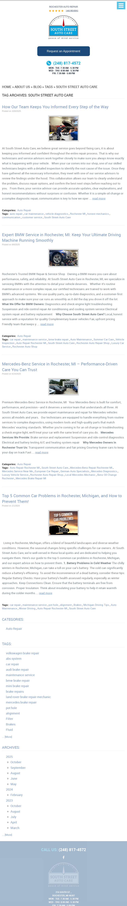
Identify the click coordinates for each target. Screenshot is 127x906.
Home (6, 87)
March (15, 828)
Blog (37, 87)
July (13, 817)
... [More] (7, 736)
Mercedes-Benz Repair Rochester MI (91, 467)
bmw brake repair (58, 339)
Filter (9, 719)
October (16, 762)
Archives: (11, 747)
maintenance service (35, 339)
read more (98, 198)
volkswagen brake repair (22, 653)
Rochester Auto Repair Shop (93, 343)
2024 (9, 789)
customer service (32, 217)
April (14, 822)
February (17, 795)
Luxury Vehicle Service (15, 474)
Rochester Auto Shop (24, 346)
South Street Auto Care (76, 87)
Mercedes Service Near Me (17, 471)
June (14, 778)
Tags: (7, 643)
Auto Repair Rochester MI (31, 343)
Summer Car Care (104, 339)
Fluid (9, 730)
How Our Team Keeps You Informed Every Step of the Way (55, 106)
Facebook (63, 859)
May (13, 784)
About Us (22, 87)
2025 (9, 757)
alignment (66, 604)
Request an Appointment (63, 51)
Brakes (78, 604)
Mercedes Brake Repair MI (31, 478)
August (15, 773)
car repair (15, 339)
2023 (9, 800)
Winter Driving (27, 608)
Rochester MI (77, 213)
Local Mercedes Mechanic (80, 474)
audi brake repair (17, 669)
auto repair (16, 213)
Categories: (13, 619)
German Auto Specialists (75, 471)
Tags (49, 87)
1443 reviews (72, 10)
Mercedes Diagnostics (104, 471)
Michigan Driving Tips (96, 604)
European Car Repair (47, 471)
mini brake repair (17, 686)
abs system (14, 658)
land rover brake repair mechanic (28, 697)
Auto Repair (24, 210)
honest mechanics (98, 213)
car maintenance (34, 213)
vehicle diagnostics (56, 213)
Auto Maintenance (81, 339)
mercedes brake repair (21, 702)
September (18, 768)
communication (11, 217)
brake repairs (15, 691)
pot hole (53, 604)
